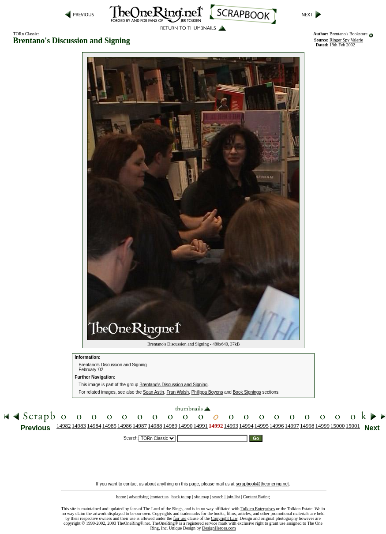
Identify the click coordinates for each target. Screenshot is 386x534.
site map (201, 496)
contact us (160, 496)
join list (233, 496)
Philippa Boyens (207, 392)
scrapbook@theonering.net (262, 483)
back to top (181, 496)
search (218, 496)
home (121, 496)
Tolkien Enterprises (257, 508)
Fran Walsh (177, 392)
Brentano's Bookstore (348, 33)
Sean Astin (153, 392)
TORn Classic (25, 33)
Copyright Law (224, 518)
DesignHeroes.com (219, 528)
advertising (139, 496)
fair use (180, 518)
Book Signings (247, 392)
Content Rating (256, 496)
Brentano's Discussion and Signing (173, 384)
